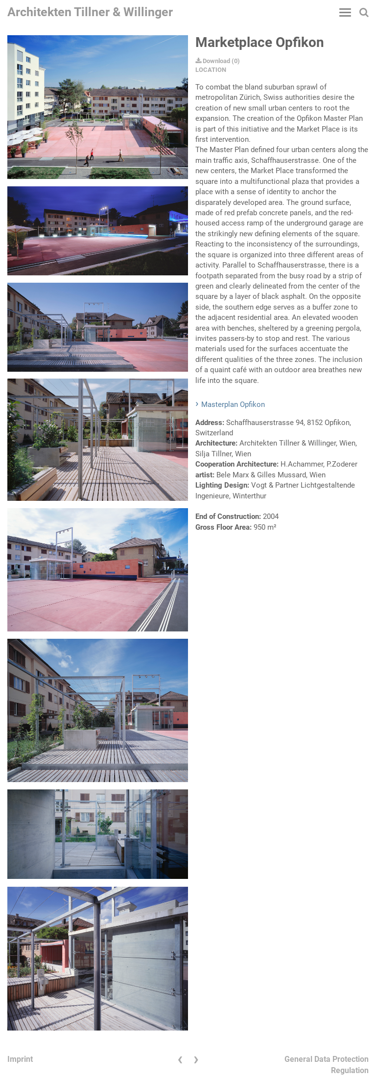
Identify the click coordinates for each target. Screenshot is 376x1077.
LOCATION (210, 69)
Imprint (20, 1059)
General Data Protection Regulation (326, 1065)
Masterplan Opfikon (233, 404)
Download (212, 61)
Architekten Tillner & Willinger (90, 12)
